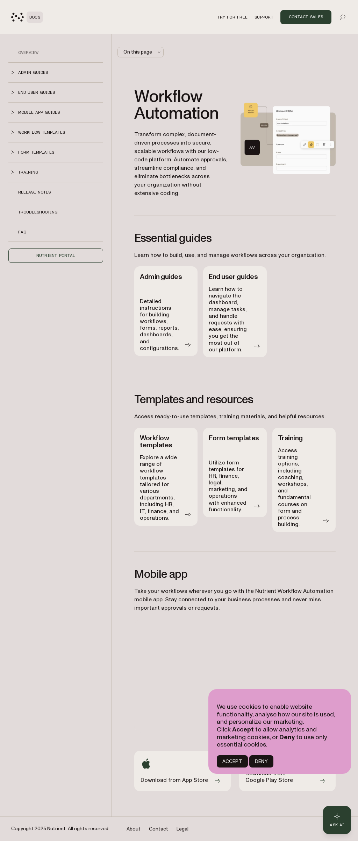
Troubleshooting (38, 212)
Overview (28, 52)
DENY (261, 761)
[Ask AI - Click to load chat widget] (337, 820)
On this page (142, 52)
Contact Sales (306, 17)
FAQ (22, 232)
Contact (158, 829)
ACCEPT (232, 761)
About (134, 829)
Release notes (34, 192)
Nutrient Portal (56, 255)
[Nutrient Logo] (27, 17)
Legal (182, 829)
